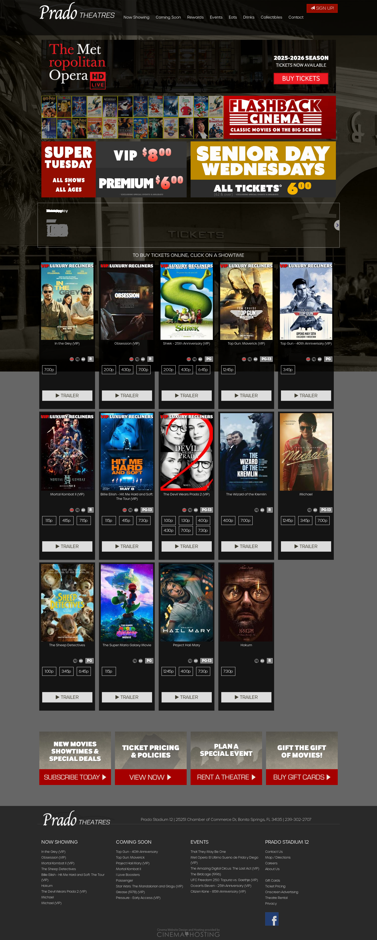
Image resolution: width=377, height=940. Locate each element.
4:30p (126, 369)
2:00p (109, 369)
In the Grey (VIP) (53, 851)
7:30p (143, 520)
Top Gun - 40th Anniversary (137, 851)
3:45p (287, 369)
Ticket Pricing (275, 886)
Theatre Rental (276, 897)
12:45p (228, 369)
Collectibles (302, 30)
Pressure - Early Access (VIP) (138, 897)
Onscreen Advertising (281, 892)
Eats (264, 30)
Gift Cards (272, 880)
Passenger (124, 880)
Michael (47, 897)
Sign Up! (322, 8)
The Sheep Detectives (58, 869)
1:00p (168, 520)
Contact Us (274, 851)
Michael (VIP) (51, 903)
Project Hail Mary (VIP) (132, 863)
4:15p (66, 520)
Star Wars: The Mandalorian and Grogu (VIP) (149, 886)
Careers (271, 863)
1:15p (49, 520)
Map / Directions (278, 857)
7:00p (49, 369)
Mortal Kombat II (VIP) (57, 863)
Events (247, 30)
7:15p (83, 520)
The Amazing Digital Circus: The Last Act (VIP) (225, 868)
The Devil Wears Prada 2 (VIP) (64, 891)
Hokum (47, 885)
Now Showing (168, 30)
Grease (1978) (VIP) (130, 892)
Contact (327, 30)
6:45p (203, 369)
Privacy (271, 903)
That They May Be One (208, 851)
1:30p (185, 520)
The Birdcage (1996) (206, 874)
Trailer (67, 395)
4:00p (203, 520)
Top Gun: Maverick (130, 857)
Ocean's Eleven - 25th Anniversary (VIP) (221, 885)
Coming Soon (199, 30)
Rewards (226, 30)
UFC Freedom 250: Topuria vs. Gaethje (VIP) (224, 880)
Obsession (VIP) (53, 857)
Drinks (280, 30)
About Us (272, 869)
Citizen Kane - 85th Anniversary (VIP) (218, 891)
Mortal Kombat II (128, 869)
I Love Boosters (128, 874)
